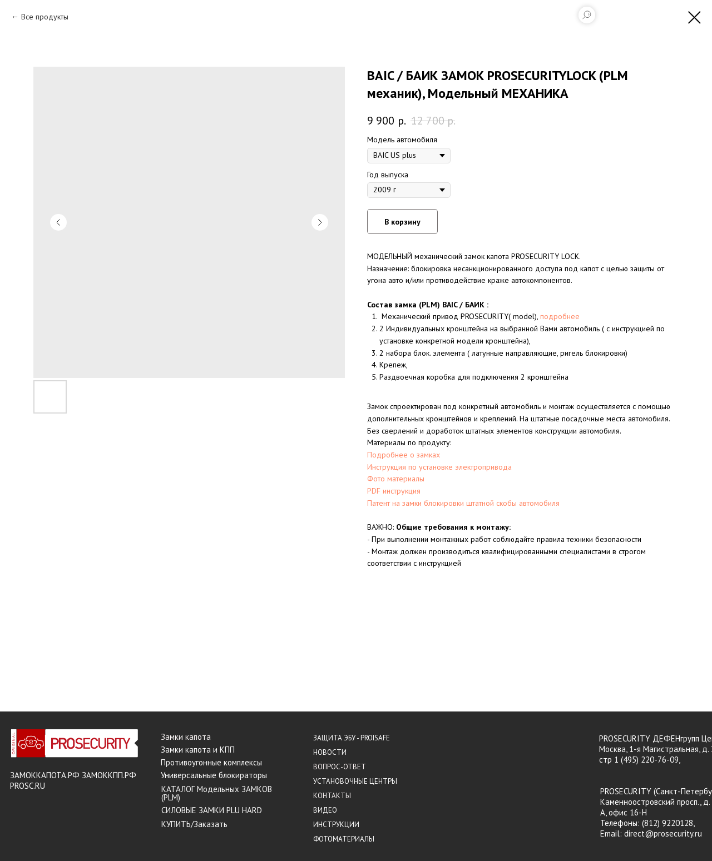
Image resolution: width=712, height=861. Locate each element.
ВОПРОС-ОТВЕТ (339, 767)
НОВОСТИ (330, 752)
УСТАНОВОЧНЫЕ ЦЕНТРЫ (355, 781)
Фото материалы (395, 479)
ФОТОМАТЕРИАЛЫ (343, 839)
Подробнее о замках (403, 455)
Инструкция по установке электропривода (439, 467)
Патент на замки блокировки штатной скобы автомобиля (463, 503)
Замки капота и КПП (198, 749)
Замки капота (186, 736)
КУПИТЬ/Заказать (194, 824)
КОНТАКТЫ (332, 795)
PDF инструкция (394, 491)
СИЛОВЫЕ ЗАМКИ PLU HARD (211, 810)
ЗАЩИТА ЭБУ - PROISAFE (351, 738)
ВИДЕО (325, 810)
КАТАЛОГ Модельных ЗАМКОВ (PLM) (216, 793)
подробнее (560, 316)
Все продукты (44, 17)
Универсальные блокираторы (214, 775)
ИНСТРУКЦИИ (336, 824)
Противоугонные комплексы (211, 762)
